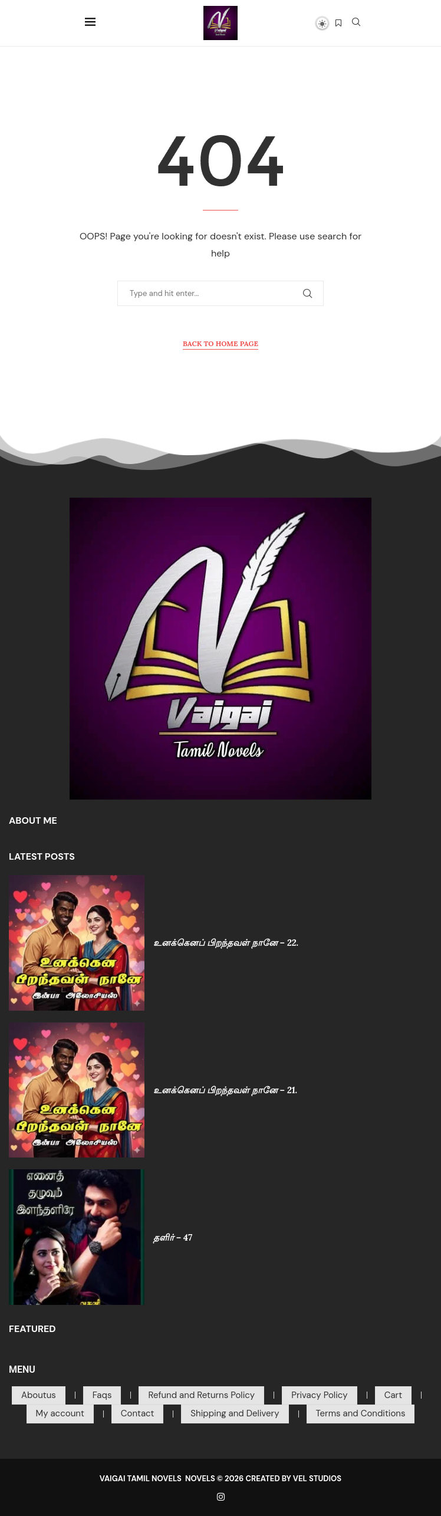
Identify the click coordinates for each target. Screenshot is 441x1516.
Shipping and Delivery (234, 1413)
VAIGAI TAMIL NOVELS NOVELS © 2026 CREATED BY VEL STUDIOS (220, 1479)
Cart (393, 1395)
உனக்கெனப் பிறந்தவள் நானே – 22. (225, 942)
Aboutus (38, 1395)
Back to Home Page (220, 343)
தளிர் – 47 (172, 1237)
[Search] (356, 23)
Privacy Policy (319, 1395)
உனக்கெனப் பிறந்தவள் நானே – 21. (225, 1090)
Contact (137, 1413)
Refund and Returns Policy (201, 1395)
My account (60, 1413)
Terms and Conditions (361, 1413)
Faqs (102, 1395)
